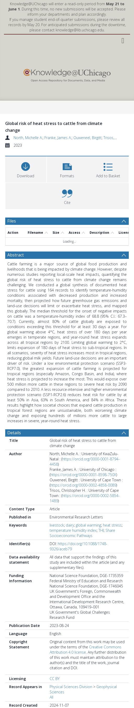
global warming (88, 525)
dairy (70, 525)
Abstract (15, 255)
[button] (67, 168)
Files (11, 221)
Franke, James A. (58, 137)
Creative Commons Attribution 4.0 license (85, 649)
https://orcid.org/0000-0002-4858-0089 (83, 485)
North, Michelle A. (28, 137)
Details (14, 433)
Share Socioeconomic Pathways (82, 533)
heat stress (112, 525)
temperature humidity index (73, 530)
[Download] (25, 168)
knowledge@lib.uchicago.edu (80, 29)
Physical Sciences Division (71, 686)
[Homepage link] (67, 74)
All (51, 697)
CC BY (55, 678)
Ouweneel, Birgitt (87, 137)
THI (101, 530)
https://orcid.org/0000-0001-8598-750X (83, 474)
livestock (57, 525)
